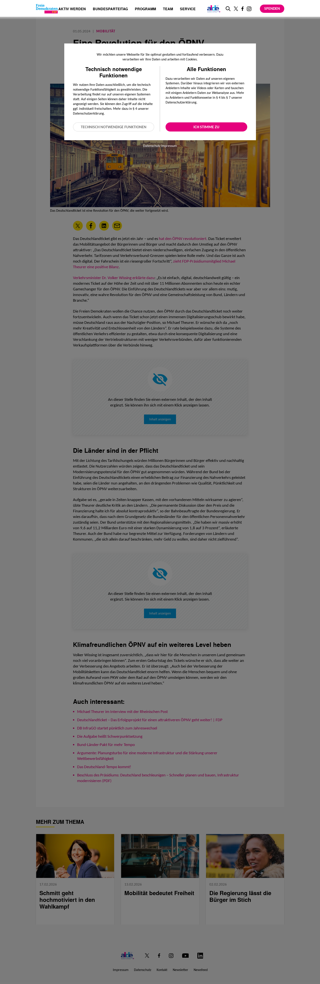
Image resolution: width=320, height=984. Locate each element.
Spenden (272, 8)
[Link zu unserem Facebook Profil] (242, 9)
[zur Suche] (228, 8)
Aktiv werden (72, 9)
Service (188, 9)
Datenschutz (151, 146)
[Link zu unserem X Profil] (236, 9)
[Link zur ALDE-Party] (212, 9)
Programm (145, 9)
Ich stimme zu (206, 127)
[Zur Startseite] (47, 8)
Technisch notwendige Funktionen (113, 127)
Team (168, 9)
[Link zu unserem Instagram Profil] (249, 9)
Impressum (169, 146)
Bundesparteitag (110, 9)
